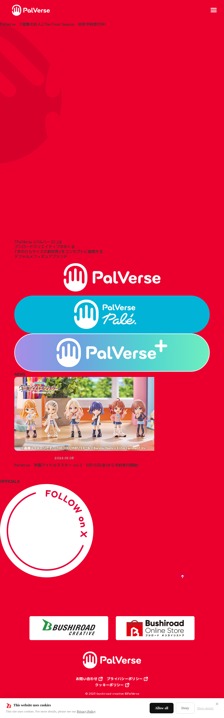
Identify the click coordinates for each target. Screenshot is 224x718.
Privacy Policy (86, 711)
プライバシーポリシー (125, 679)
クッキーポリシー (109, 685)
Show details (205, 708)
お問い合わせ (86, 679)
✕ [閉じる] (217, 704)
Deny (185, 708)
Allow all (161, 708)
